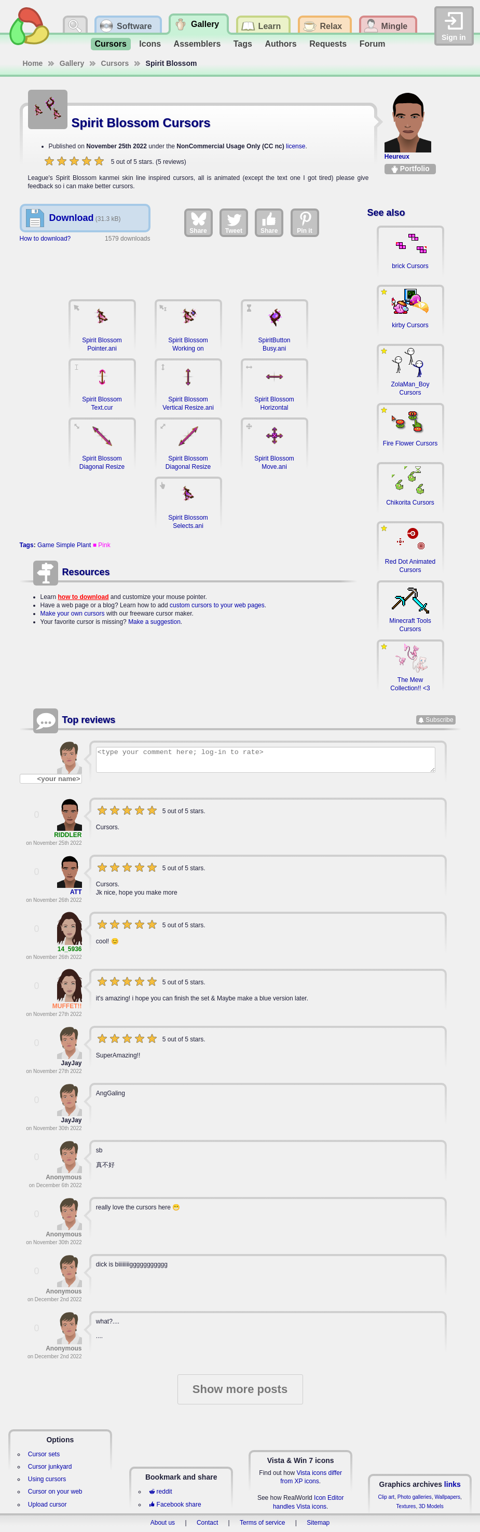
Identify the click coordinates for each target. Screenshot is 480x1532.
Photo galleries (414, 1497)
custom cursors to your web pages (217, 605)
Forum (373, 43)
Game (45, 545)
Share (198, 222)
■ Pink (102, 545)
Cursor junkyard (50, 1466)
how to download (83, 597)
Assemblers (197, 43)
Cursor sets (44, 1454)
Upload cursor (47, 1504)
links (452, 1484)
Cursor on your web (55, 1491)
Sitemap (318, 1522)
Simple (65, 545)
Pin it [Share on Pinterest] (305, 222)
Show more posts (240, 1389)
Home (33, 63)
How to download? (45, 238)
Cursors (111, 43)
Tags (243, 43)
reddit (160, 1491)
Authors (280, 43)
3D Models (431, 1506)
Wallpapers (447, 1497)
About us (162, 1522)
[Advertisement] (188, 266)
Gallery (72, 63)
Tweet (233, 222)
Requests (328, 43)
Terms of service (262, 1522)
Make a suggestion (154, 621)
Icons (150, 43)
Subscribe (439, 719)
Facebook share (175, 1504)
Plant (84, 545)
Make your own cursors (72, 613)
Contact (207, 1522)
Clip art (386, 1497)
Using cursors (47, 1479)
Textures (406, 1506)
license (295, 146)
